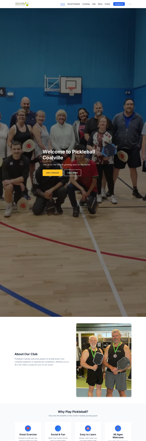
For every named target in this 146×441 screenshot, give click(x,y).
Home (62, 4)
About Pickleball (73, 4)
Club (94, 4)
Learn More (73, 173)
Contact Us (119, 4)
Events (107, 4)
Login (129, 4)
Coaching (86, 4)
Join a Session (52, 173)
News (100, 4)
